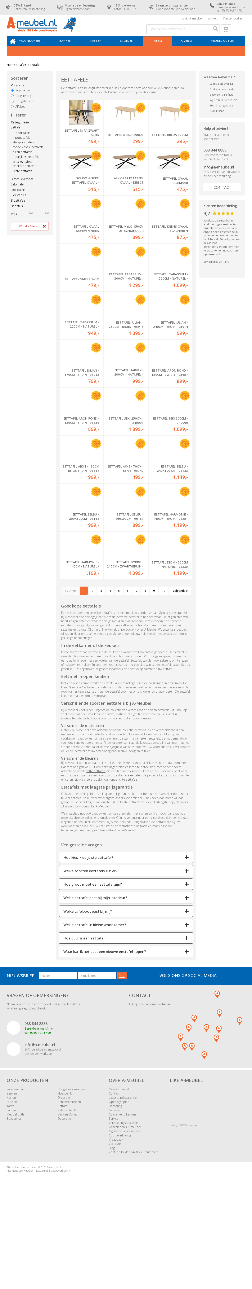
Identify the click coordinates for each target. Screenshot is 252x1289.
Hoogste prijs (22, 111)
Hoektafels (18, 199)
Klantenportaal (233, 20)
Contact (222, 197)
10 (163, 684)
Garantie (114, 1204)
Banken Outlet (67, 1208)
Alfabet (18, 116)
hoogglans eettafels (26, 166)
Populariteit (21, 100)
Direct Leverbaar (22, 188)
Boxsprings (14, 1212)
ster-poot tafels (23, 152)
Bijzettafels (18, 210)
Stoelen (130, 50)
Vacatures (115, 1237)
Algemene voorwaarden (125, 1225)
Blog (112, 1241)
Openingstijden (119, 1195)
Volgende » (180, 684)
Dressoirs (64, 1191)
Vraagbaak (116, 1233)
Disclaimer (42, 1264)
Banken (72, 50)
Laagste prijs (21, 105)
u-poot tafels (21, 142)
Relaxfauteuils (67, 1204)
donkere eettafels (25, 176)
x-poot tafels (21, 147)
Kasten (100, 50)
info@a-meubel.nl (218, 176)
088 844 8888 (214, 159)
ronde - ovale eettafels (28, 157)
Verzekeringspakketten (124, 1216)
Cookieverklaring (120, 1229)
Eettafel (16, 137)
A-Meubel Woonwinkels (160, 723)
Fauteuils (13, 1204)
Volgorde (17, 95)
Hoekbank (65, 1187)
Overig (187, 50)
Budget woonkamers (72, 1183)
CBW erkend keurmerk (124, 1208)
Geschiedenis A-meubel (125, 1220)
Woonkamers (37, 50)
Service (113, 1212)
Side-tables (18, 205)
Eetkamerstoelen (69, 1195)
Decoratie (64, 1212)
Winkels (213, 20)
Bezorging (115, 1199)
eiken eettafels (22, 161)
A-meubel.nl (54, 1260)
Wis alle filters (28, 236)
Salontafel (17, 194)
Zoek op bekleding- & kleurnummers (133, 1246)
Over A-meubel (192, 20)
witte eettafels (22, 171)
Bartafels (17, 216)
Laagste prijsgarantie (123, 1191)
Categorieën (20, 132)
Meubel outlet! (222, 50)
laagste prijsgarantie (115, 887)
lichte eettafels (22, 181)
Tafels (159, 50)
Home (11, 74)
